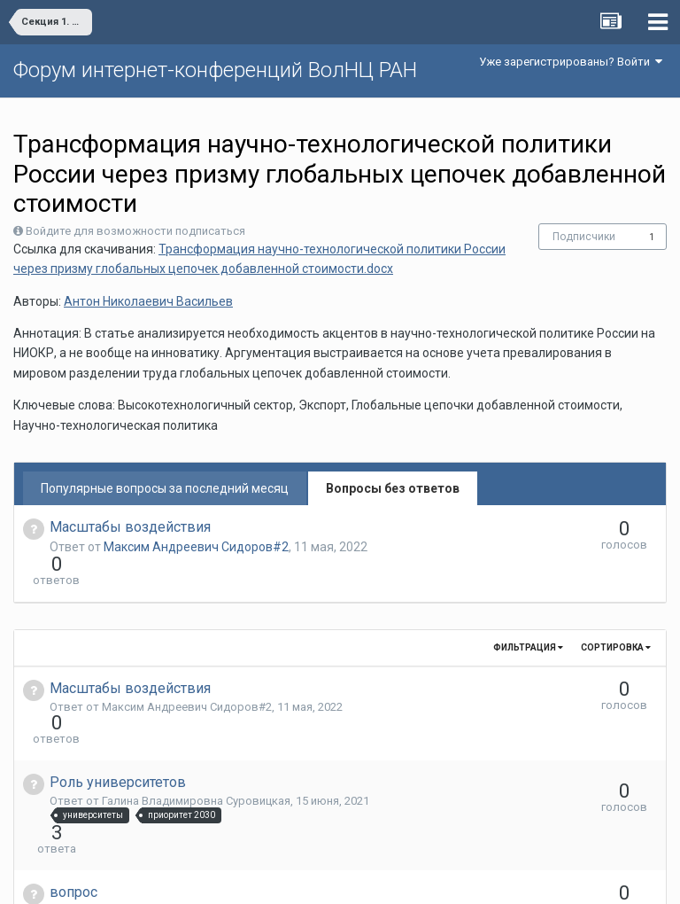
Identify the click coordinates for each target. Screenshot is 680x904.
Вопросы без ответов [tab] (393, 488)
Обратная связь (367, 877)
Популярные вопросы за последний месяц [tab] (165, 488)
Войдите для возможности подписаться (135, 231)
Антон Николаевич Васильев (148, 301)
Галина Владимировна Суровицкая (196, 737)
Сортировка (616, 615)
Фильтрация (528, 615)
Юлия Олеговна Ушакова (169, 815)
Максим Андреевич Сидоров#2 (196, 547)
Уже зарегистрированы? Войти (570, 61)
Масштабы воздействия (130, 526)
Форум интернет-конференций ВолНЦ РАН (215, 70)
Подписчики (583, 236)
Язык (286, 877)
